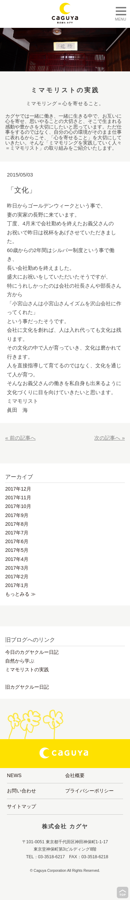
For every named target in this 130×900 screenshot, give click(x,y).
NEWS (14, 775)
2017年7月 (16, 532)
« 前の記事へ (20, 438)
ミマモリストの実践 (27, 669)
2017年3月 (16, 568)
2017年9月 (16, 515)
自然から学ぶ (19, 661)
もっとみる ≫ (20, 594)
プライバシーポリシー (89, 790)
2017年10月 (18, 506)
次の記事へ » (109, 438)
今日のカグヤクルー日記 (32, 652)
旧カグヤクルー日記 (27, 687)
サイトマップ (21, 806)
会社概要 (75, 775)
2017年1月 (16, 585)
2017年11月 (18, 497)
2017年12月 (18, 489)
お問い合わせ (21, 790)
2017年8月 (16, 524)
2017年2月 (16, 576)
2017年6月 (16, 541)
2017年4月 (16, 559)
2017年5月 (16, 550)
